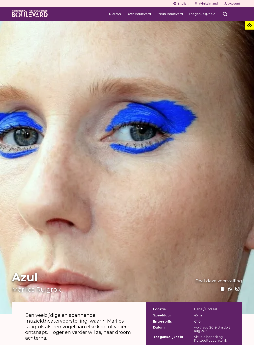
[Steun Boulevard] (170, 14)
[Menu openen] (238, 14)
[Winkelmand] (206, 3)
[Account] (232, 3)
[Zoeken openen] (225, 14)
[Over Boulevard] (138, 14)
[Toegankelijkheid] (202, 14)
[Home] (30, 14)
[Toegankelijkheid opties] (249, 25)
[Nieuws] (115, 14)
